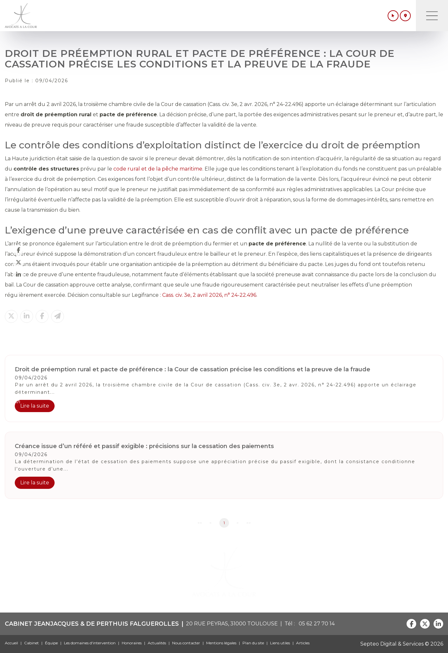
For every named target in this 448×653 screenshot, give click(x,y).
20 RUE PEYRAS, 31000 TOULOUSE (232, 624)
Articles (303, 642)
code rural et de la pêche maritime (157, 169)
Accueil (11, 642)
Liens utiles (280, 642)
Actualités (157, 642)
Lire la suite (34, 406)
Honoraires (132, 642)
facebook (18, 250)
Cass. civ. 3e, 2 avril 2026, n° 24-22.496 (209, 295)
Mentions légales (221, 642)
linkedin (18, 274)
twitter (18, 262)
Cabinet (31, 642)
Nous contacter (186, 642)
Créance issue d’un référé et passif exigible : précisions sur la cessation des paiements (144, 446)
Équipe (51, 642)
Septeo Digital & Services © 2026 (401, 644)
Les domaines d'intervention (90, 642)
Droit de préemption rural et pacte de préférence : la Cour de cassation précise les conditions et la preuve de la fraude (192, 369)
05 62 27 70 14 (315, 624)
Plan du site (253, 642)
